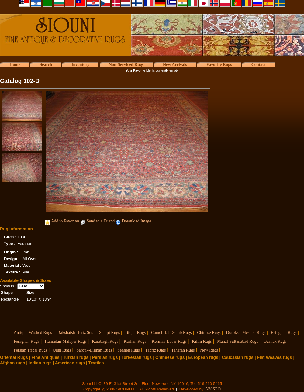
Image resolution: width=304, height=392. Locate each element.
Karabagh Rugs (105, 341)
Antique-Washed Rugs (33, 332)
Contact (258, 64)
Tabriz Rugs (155, 350)
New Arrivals (175, 64)
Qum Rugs (62, 350)
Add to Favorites (65, 221)
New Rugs (209, 350)
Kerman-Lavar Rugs (169, 341)
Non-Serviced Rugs (126, 64)
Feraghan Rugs (26, 341)
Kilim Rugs (202, 341)
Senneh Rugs (128, 350)
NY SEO (213, 389)
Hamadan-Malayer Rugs (65, 341)
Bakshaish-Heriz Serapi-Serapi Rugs (88, 332)
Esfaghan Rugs (283, 332)
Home (14, 64)
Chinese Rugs (208, 332)
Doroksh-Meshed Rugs (246, 332)
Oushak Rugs (275, 341)
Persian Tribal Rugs (30, 350)
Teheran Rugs (183, 350)
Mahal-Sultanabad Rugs (237, 341)
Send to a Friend (101, 221)
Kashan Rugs (135, 341)
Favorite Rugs (219, 64)
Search (46, 64)
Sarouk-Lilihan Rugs (94, 350)
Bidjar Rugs (135, 332)
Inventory (80, 64)
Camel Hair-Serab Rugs (171, 332)
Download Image (136, 221)
